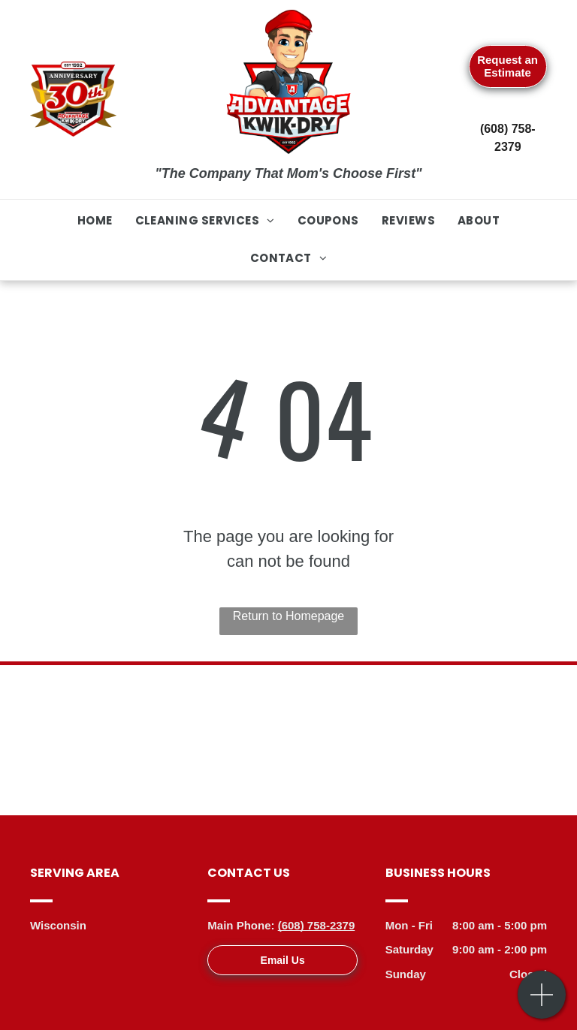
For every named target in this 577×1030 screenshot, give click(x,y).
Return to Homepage (289, 616)
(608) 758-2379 (316, 925)
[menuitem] (95, 221)
